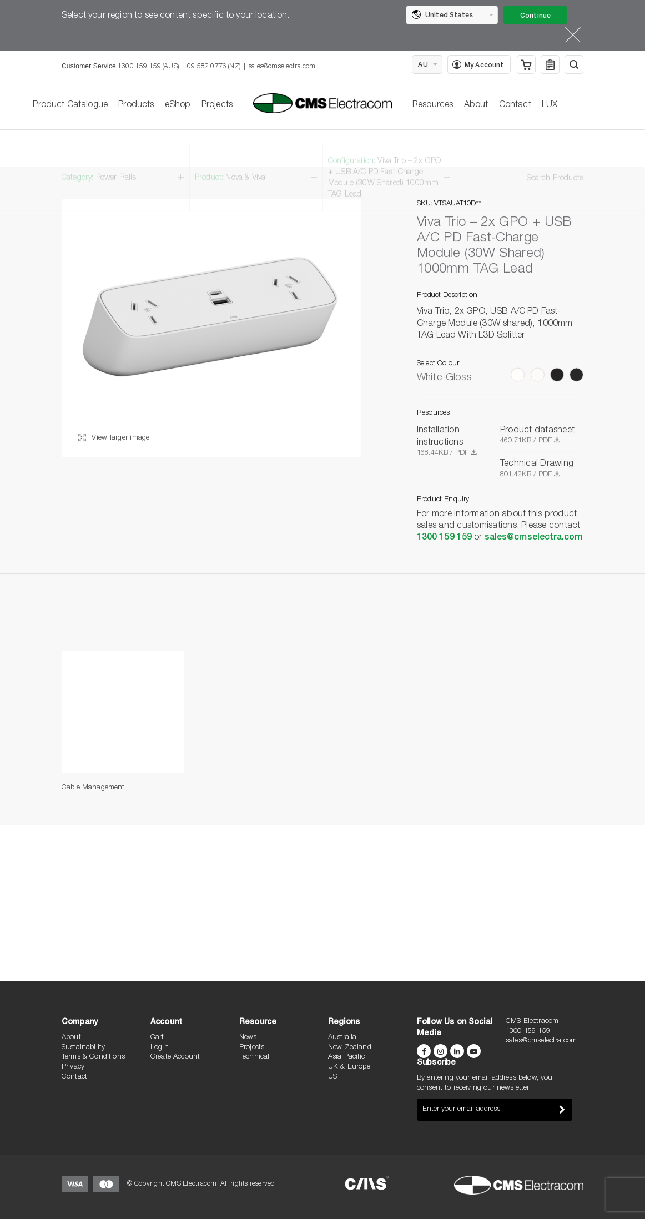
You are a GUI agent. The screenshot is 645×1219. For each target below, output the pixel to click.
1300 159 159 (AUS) (148, 66)
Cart (157, 1037)
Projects (217, 105)
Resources (432, 105)
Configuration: (384, 163)
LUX (549, 105)
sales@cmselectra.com (282, 66)
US (332, 1077)
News (248, 1037)
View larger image (114, 438)
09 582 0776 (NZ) (213, 66)
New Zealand (349, 1047)
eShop (178, 105)
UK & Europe (349, 1067)
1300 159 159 (444, 538)
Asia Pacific (346, 1057)
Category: (99, 164)
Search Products (555, 164)
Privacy (73, 1067)
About (476, 105)
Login (159, 1047)
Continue (535, 16)
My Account (478, 64)
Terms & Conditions (93, 1057)
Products (136, 105)
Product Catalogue (70, 105)
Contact (515, 105)
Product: (230, 164)
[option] (211, 329)
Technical (254, 1057)
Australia (342, 1037)
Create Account (175, 1057)
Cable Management (93, 788)
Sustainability (83, 1047)
